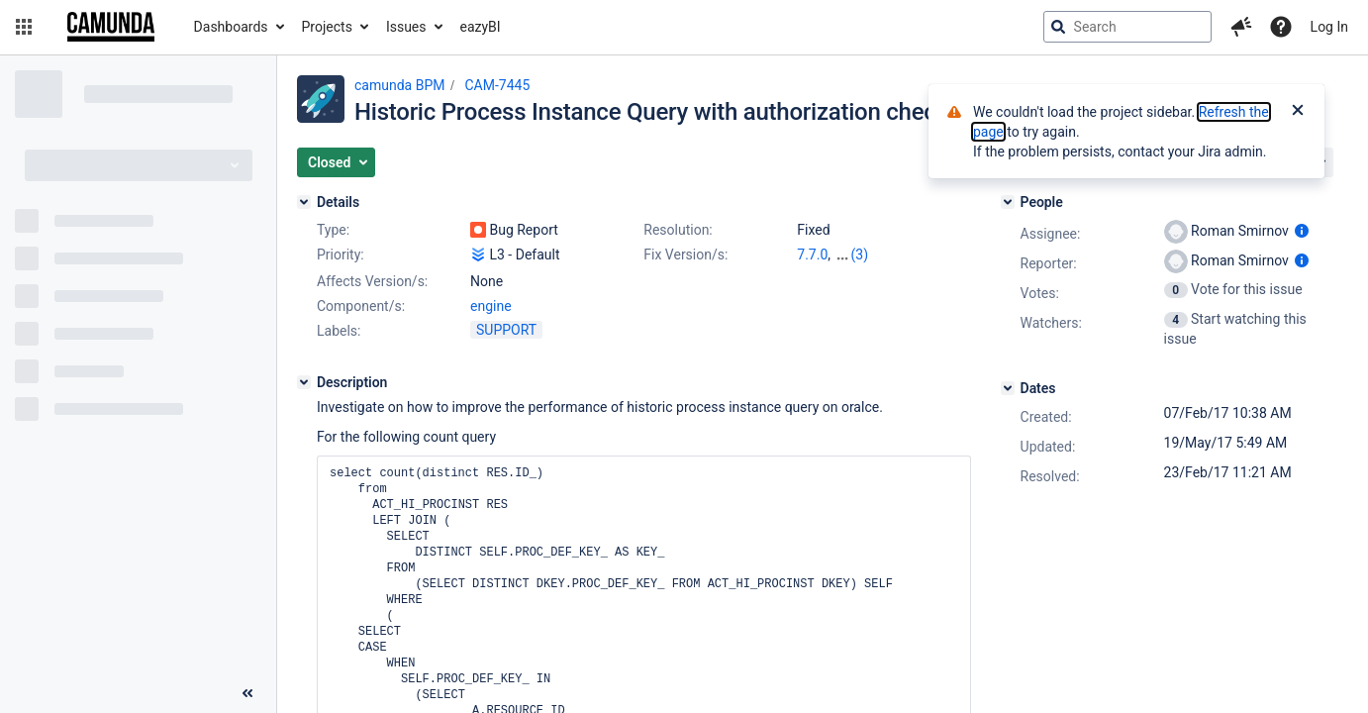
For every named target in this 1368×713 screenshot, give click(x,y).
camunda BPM (399, 85)
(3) (860, 254)
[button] (24, 27)
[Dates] (1008, 388)
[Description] (304, 382)
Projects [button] (327, 27)
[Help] (1281, 27)
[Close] (1298, 112)
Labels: (338, 331)
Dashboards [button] (231, 27)
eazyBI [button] (480, 27)
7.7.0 (812, 254)
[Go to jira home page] (110, 27)
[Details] (304, 202)
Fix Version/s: (685, 254)
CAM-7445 (497, 85)
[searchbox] (1127, 27)
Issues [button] (406, 27)
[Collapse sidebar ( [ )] (247, 693)
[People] (1008, 202)
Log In (1329, 27)
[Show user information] (1302, 231)
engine (491, 306)
